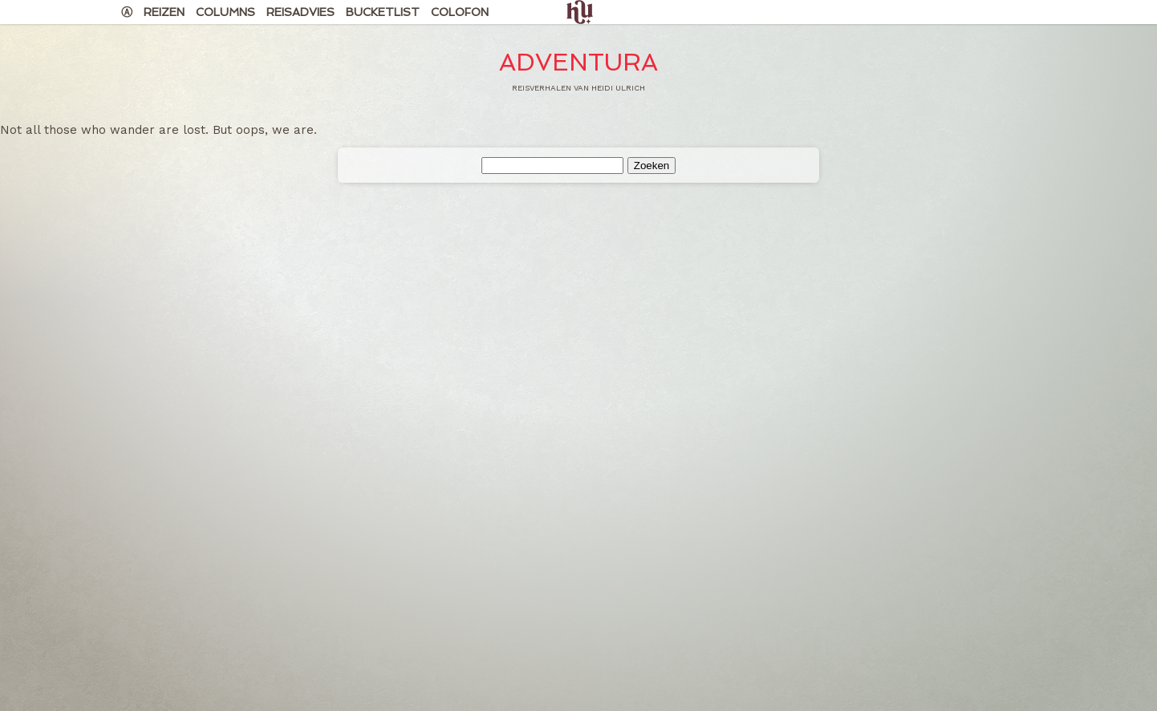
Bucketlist (383, 12)
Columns (225, 12)
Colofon (460, 12)
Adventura (578, 62)
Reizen (164, 12)
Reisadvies (300, 12)
